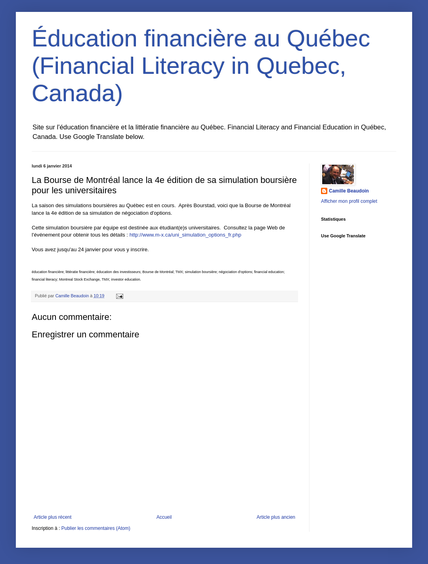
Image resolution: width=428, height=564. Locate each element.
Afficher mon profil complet (349, 201)
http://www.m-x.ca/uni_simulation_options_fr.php (185, 235)
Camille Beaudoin (349, 191)
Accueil (164, 517)
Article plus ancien (276, 517)
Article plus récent (52, 517)
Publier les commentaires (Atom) (95, 528)
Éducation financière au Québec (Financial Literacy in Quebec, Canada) (201, 65)
